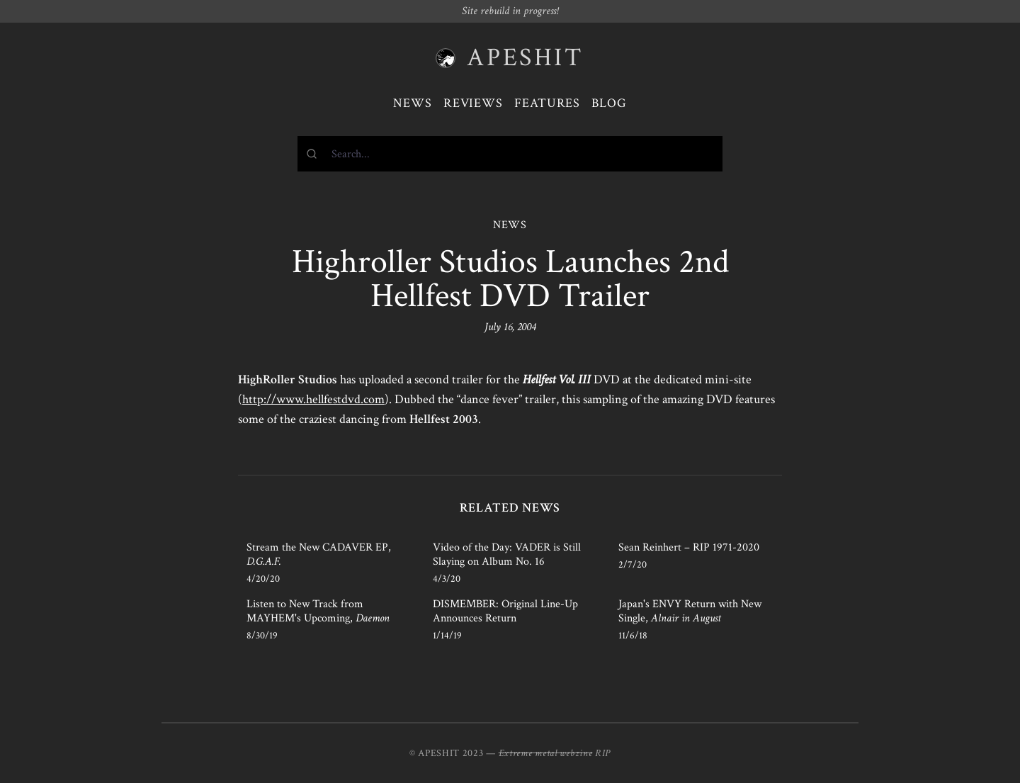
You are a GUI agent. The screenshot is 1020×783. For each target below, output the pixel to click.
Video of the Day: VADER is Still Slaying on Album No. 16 (507, 554)
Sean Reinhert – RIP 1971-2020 (688, 547)
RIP (603, 753)
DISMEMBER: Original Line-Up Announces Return (505, 611)
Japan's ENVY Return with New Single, (689, 611)
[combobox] (510, 153)
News (412, 103)
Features (547, 103)
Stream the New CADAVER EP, (318, 554)
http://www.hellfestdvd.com (313, 399)
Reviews (473, 103)
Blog (609, 103)
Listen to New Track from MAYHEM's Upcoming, (318, 611)
